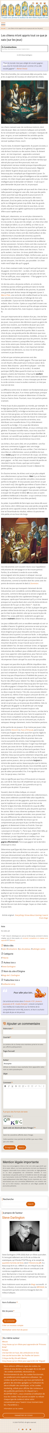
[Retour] (12, 940)
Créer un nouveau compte (12, 1325)
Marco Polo (5, 295)
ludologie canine (38, 949)
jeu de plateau (24, 949)
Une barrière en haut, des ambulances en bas (20, 1353)
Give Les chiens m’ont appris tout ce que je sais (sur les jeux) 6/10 (12, 929)
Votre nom (7, 1028)
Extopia (5, 1350)
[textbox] (24, 1098)
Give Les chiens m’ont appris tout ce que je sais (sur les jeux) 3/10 (7, 929)
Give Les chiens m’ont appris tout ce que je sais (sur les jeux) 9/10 (17, 929)
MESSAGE (40, 1287)
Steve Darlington (9, 966)
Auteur (6, 1060)
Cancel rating (2, 929)
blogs (33, 1284)
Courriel (6, 1037)
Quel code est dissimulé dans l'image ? (18, 1128)
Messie (5, 1341)
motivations (12, 949)
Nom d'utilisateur (9, 1302)
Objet (5, 1074)
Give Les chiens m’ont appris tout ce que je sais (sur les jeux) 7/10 (14, 929)
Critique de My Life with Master (14, 1358)
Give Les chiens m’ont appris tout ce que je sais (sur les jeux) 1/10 (3, 929)
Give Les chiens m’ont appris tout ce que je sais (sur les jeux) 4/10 (9, 929)
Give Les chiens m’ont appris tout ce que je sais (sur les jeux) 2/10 (5, 929)
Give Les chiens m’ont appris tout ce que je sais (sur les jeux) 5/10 (10, 929)
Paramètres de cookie (24, 1415)
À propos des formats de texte (15, 1112)
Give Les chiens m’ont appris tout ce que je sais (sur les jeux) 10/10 (19, 929)
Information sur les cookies (13, 1409)
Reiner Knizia (22, 68)
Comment (7, 1082)
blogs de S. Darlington (11, 975)
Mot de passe (7, 1311)
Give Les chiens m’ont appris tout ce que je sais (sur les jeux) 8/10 (15, 929)
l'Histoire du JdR (35, 1263)
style (4, 949)
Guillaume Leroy (8, 984)
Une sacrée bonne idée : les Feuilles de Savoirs (20, 1355)
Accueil (3, 28)
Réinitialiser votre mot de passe (15, 1330)
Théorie (5, 958)
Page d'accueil (9, 1051)
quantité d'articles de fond (12, 1263)
